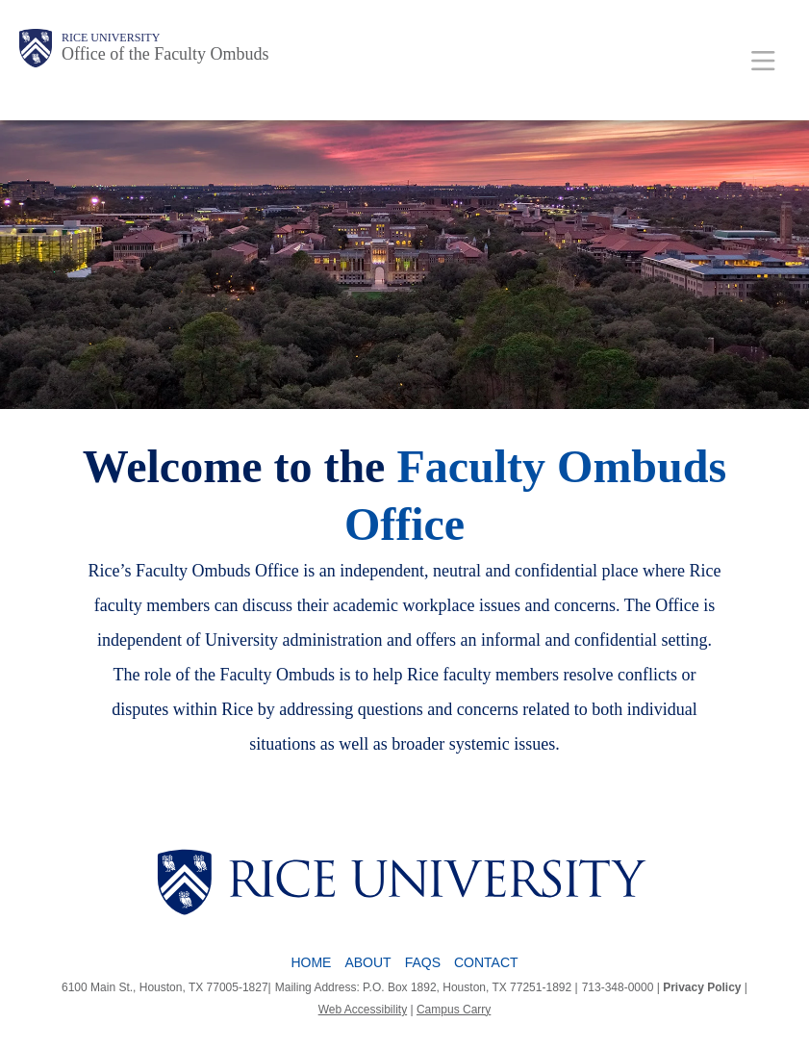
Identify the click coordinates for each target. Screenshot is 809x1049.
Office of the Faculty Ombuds (165, 54)
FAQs (423, 962)
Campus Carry (454, 1009)
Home (311, 962)
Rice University (111, 37)
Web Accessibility (362, 1009)
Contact (486, 962)
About (367, 962)
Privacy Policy (702, 987)
